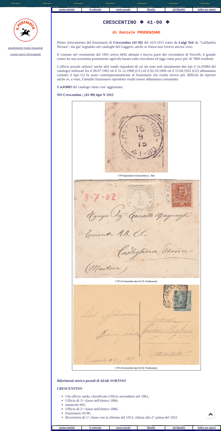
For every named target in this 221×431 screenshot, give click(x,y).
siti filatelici (179, 9)
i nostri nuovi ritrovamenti (25, 54)
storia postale (123, 9)
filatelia (151, 9)
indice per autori (207, 9)
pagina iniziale (67, 9)
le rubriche (95, 9)
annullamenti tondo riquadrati (25, 48)
